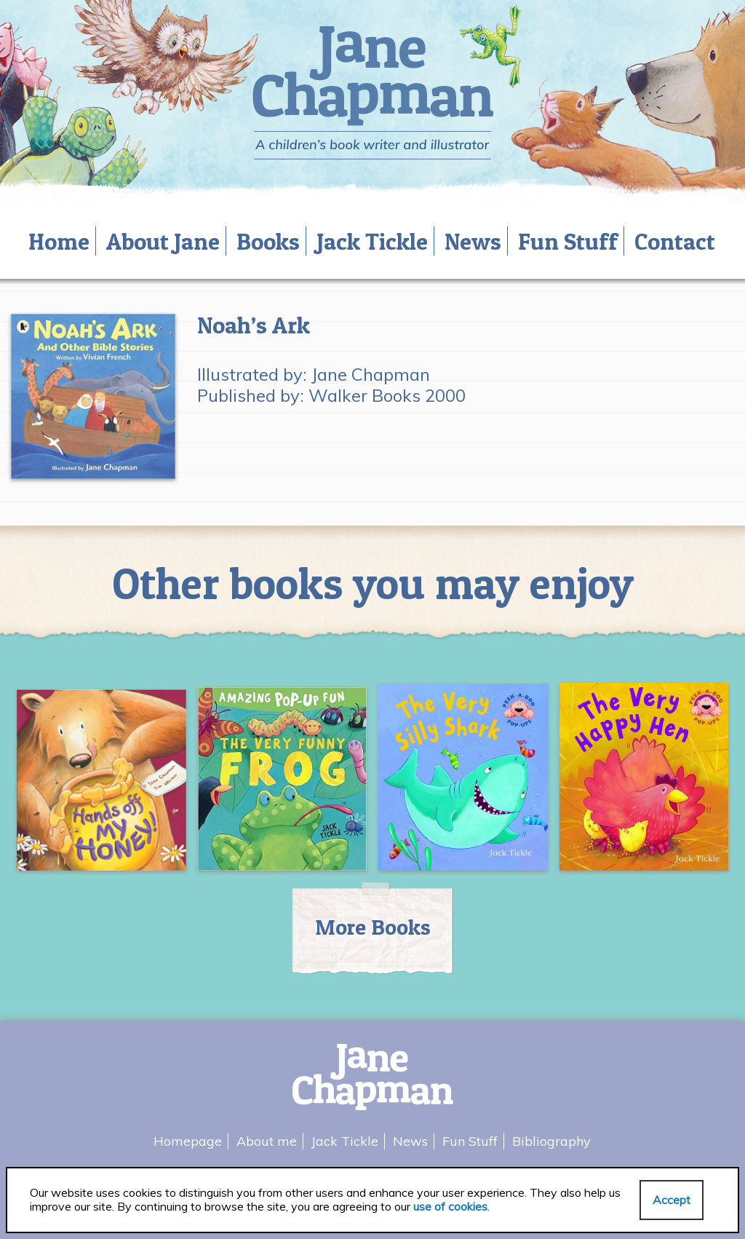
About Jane (163, 241)
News (473, 241)
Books (268, 241)
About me (266, 1141)
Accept (671, 1199)
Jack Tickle (372, 241)
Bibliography (551, 1141)
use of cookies (450, 1206)
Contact (674, 241)
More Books (373, 927)
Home (58, 241)
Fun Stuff (568, 241)
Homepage (188, 1141)
